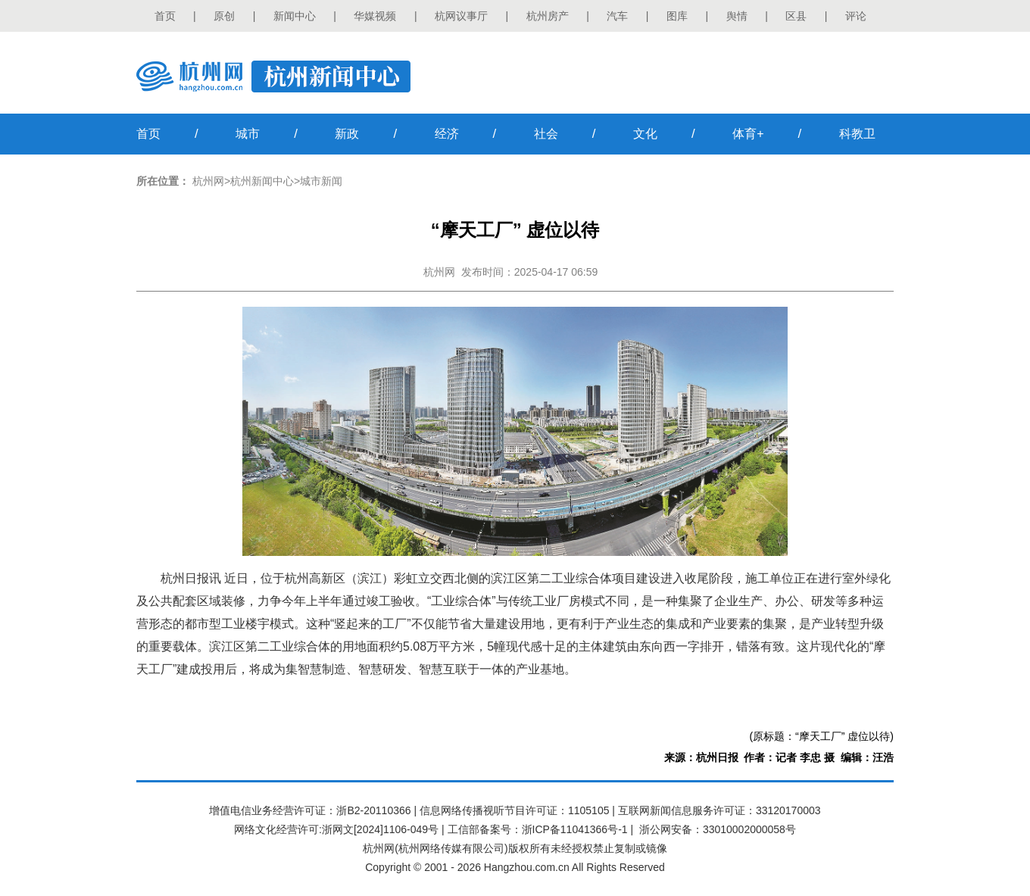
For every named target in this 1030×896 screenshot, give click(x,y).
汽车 (617, 16)
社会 (546, 133)
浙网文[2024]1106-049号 (380, 829)
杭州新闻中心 (262, 181)
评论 (855, 16)
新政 (347, 133)
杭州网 (208, 181)
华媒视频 (375, 16)
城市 (248, 133)
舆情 (737, 16)
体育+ (747, 133)
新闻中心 (294, 16)
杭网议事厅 (461, 16)
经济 (447, 133)
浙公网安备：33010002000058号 (717, 829)
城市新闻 (321, 181)
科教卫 (857, 133)
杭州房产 (547, 16)
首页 (165, 16)
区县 (796, 16)
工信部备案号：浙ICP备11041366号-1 (538, 829)
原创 (224, 16)
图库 (677, 16)
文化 (645, 133)
